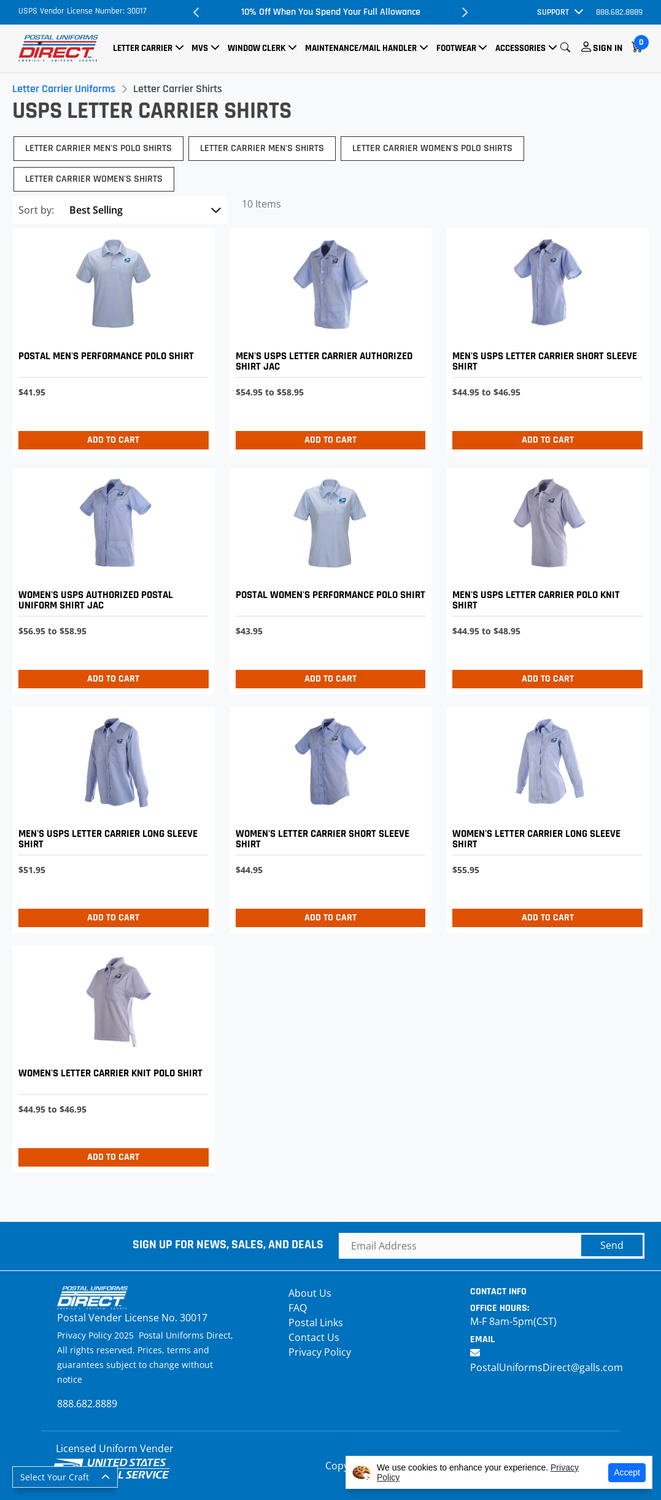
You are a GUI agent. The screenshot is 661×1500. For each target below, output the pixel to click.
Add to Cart (113, 439)
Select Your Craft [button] (54, 1477)
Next (464, 12)
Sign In (607, 48)
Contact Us (313, 1337)
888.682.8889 (619, 12)
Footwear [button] (456, 48)
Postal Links (315, 1322)
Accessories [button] (520, 48)
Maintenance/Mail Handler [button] (361, 48)
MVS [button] (199, 48)
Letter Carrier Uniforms (63, 89)
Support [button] (553, 12)
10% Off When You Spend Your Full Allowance (330, 12)
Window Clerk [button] (256, 48)
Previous (196, 12)
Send (612, 1245)
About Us (309, 1293)
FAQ (297, 1308)
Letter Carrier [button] (142, 48)
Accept (627, 1472)
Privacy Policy (319, 1352)
